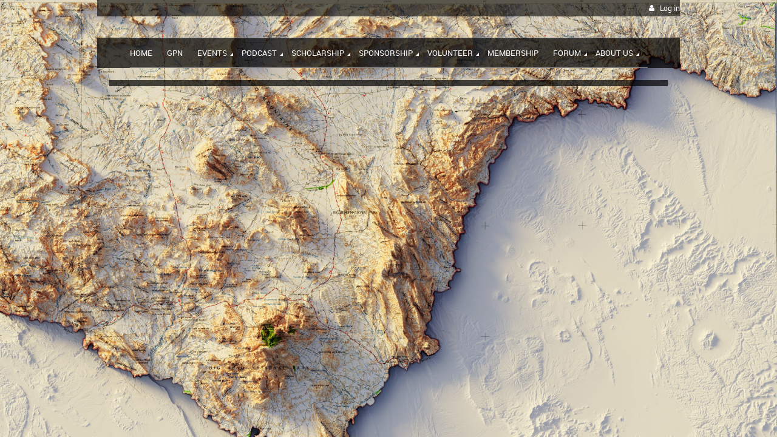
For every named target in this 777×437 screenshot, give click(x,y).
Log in (670, 8)
